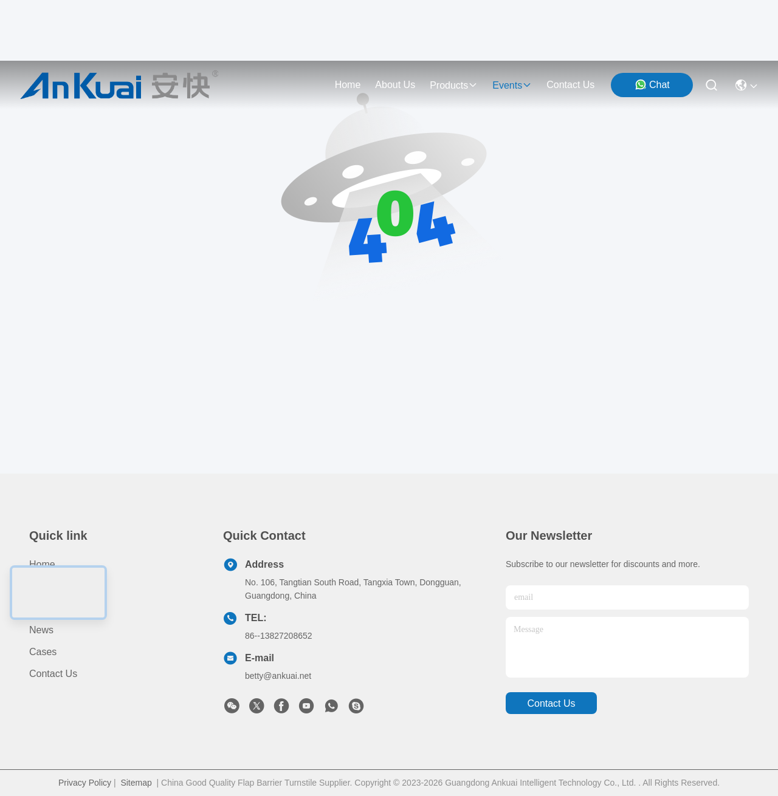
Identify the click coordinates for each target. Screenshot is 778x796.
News (41, 630)
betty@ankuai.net (278, 676)
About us (49, 608)
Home (348, 85)
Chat (652, 84)
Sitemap (135, 782)
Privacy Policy (84, 782)
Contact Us (53, 673)
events (512, 85)
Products (48, 586)
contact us (570, 85)
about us (395, 85)
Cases (43, 652)
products (454, 85)
